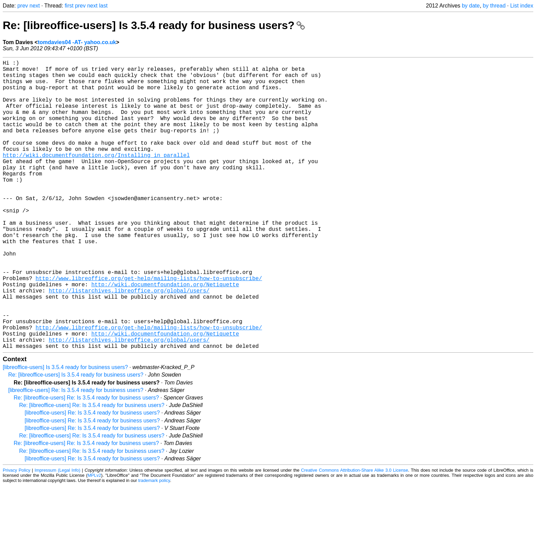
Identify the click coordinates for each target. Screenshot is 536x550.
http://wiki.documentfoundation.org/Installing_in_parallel (96, 177)
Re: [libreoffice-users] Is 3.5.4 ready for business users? (154, 25)
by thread (494, 6)
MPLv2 (94, 539)
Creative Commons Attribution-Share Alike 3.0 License (354, 534)
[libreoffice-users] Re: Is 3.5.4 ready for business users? (75, 454)
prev (22, 6)
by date (471, 6)
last (103, 6)
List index (521, 6)
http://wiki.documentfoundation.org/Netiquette (165, 335)
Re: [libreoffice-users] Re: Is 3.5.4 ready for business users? (86, 462)
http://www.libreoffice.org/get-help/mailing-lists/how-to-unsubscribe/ (149, 327)
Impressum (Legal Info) (57, 534)
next (34, 6)
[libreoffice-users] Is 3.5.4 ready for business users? (65, 431)
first (69, 6)
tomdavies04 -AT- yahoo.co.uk (77, 42)
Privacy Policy (16, 534)
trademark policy (154, 544)
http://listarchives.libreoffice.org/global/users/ (129, 342)
